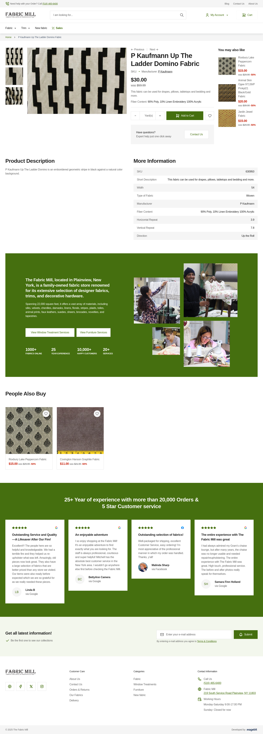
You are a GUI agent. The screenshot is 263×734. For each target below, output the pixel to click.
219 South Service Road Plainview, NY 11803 (230, 693)
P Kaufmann (165, 71)
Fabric (11, 28)
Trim (26, 28)
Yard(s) (149, 115)
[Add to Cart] (184, 115)
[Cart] (247, 15)
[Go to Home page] (20, 15)
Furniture (139, 689)
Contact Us (238, 3)
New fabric (41, 28)
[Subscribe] (246, 634)
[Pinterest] (9, 686)
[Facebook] (20, 686)
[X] (31, 686)
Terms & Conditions (207, 641)
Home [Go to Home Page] (8, 37)
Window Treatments (145, 684)
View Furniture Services (93, 332)
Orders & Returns (79, 689)
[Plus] (160, 115)
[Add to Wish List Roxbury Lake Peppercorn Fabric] (46, 413)
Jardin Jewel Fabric (248, 118)
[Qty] (142, 115)
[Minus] (135, 115)
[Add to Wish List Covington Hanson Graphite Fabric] (97, 413)
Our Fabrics (76, 695)
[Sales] (57, 28)
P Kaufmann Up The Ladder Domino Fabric (39, 37)
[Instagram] (42, 686)
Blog (227, 3)
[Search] (181, 15)
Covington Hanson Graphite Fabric (80, 462)
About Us (253, 3)
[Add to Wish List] (209, 115)
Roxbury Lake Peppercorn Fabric (29, 462)
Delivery (74, 700)
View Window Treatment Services (50, 332)
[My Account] (217, 15)
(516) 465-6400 (212, 683)
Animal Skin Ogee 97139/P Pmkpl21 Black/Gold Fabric (248, 93)
